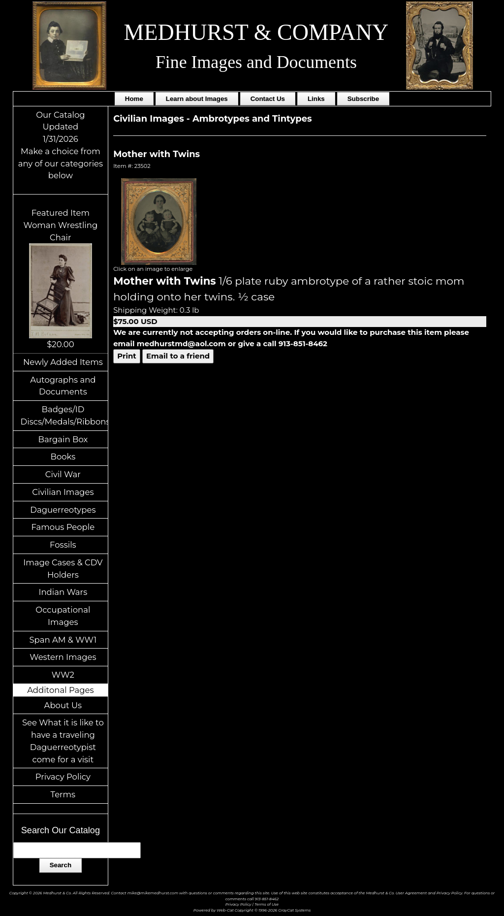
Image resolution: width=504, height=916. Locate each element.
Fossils (63, 545)
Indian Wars (62, 592)
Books (62, 456)
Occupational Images (62, 616)
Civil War (63, 474)
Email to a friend (178, 355)
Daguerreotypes (62, 510)
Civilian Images (63, 492)
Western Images (63, 657)
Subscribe (363, 98)
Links (316, 98)
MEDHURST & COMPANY (256, 32)
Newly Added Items (63, 362)
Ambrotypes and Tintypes (252, 118)
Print (126, 355)
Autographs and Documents (62, 386)
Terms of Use (266, 904)
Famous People (63, 527)
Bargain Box (63, 439)
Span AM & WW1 (62, 640)
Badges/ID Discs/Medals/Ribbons (64, 415)
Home (134, 98)
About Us (63, 705)
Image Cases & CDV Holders (62, 568)
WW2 (63, 675)
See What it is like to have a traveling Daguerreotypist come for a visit (63, 741)
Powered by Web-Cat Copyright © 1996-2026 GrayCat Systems (252, 910)
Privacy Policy (63, 777)
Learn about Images (197, 98)
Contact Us (268, 98)
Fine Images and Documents (256, 62)
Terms (63, 794)
